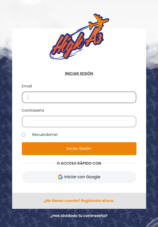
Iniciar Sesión (79, 148)
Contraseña (33, 110)
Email (27, 86)
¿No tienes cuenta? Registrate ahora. (79, 200)
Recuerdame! (45, 134)
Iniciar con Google (79, 177)
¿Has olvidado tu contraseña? (79, 215)
